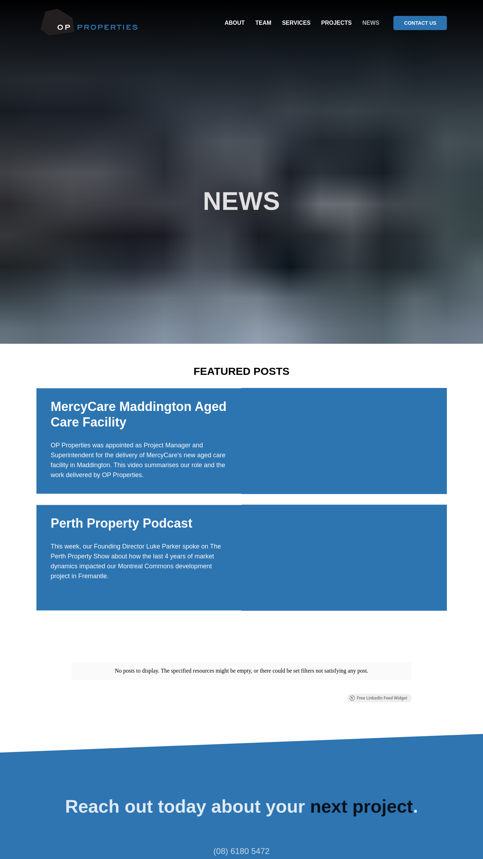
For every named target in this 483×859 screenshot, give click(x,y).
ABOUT (235, 23)
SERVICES (296, 23)
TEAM (263, 23)
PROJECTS (336, 23)
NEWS (370, 23)
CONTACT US (420, 23)
